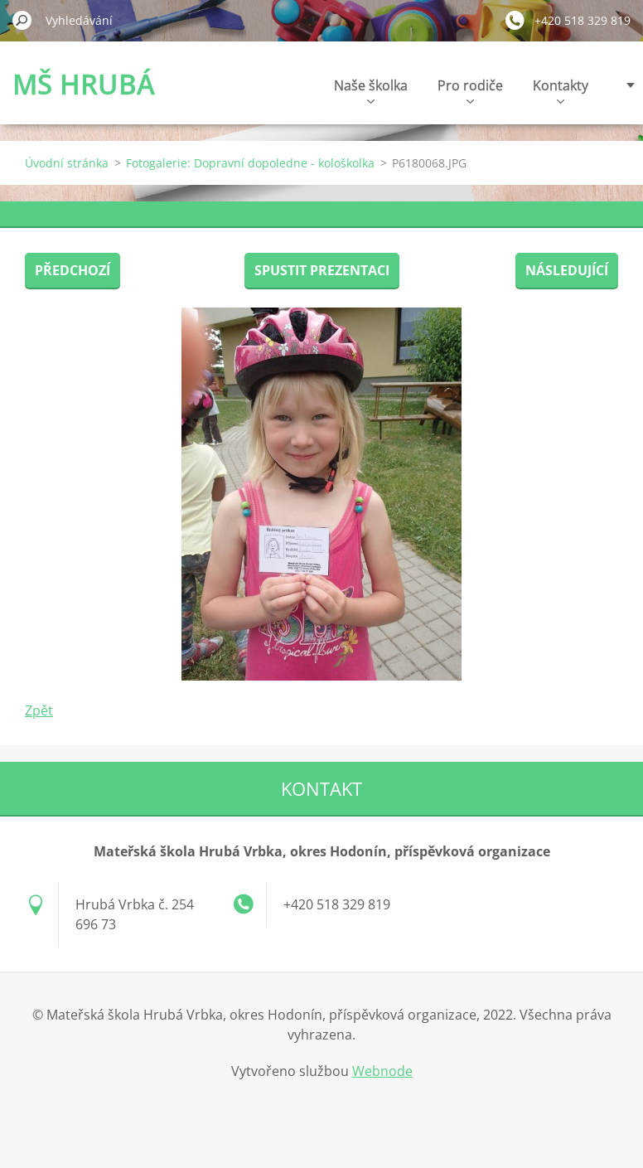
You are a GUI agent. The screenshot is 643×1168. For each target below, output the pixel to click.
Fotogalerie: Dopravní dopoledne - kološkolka (250, 163)
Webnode (382, 1071)
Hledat (22, 20)
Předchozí (72, 270)
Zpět (39, 710)
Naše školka (370, 90)
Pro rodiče (470, 90)
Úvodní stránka (67, 163)
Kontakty (560, 90)
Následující (566, 270)
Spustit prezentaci (321, 270)
